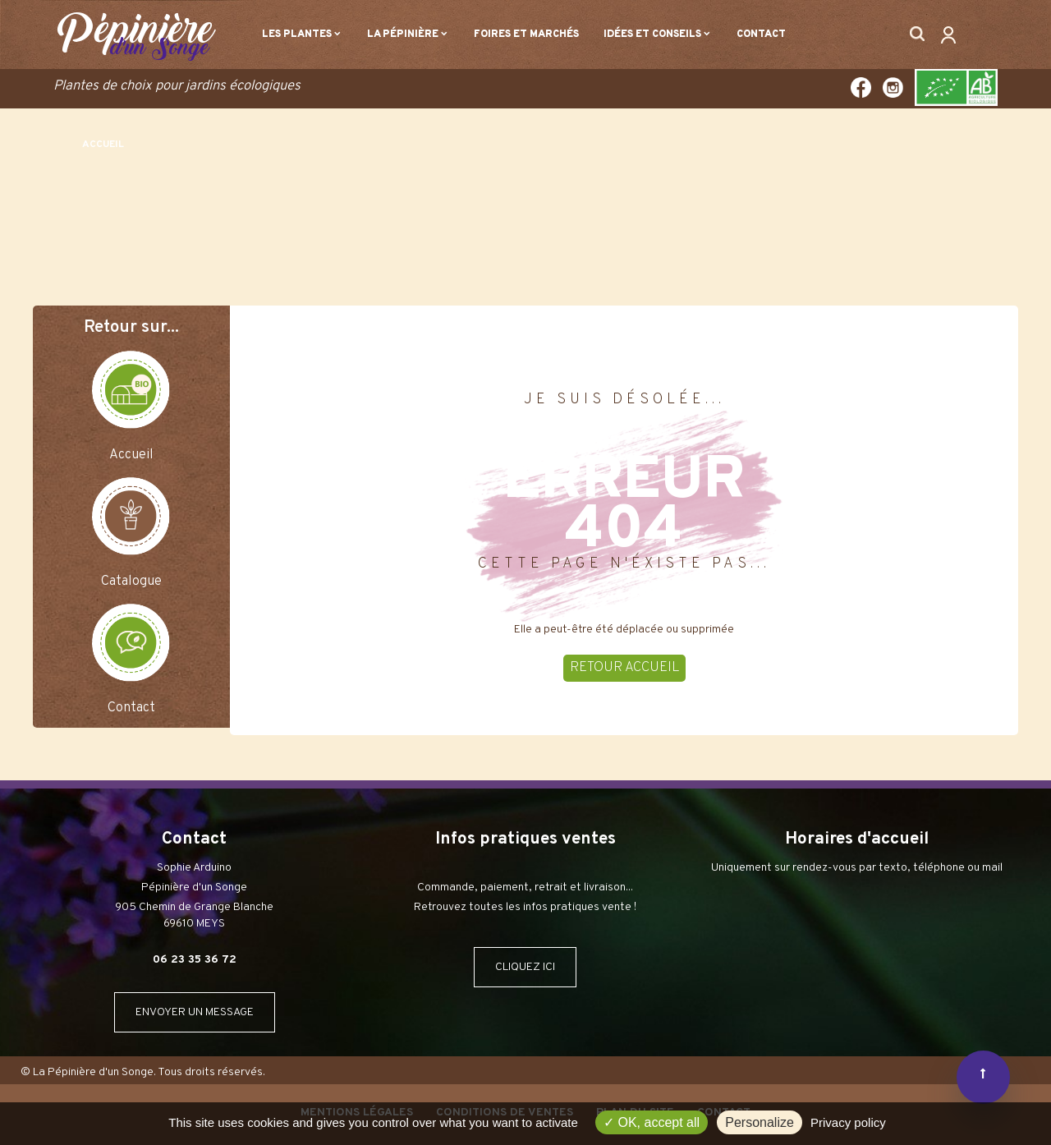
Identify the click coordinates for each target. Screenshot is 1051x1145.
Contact (131, 708)
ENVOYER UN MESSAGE (194, 1012)
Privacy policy (848, 1122)
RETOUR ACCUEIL (624, 667)
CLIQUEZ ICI (525, 967)
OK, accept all (652, 1122)
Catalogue (131, 581)
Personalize (759, 1122)
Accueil (131, 455)
